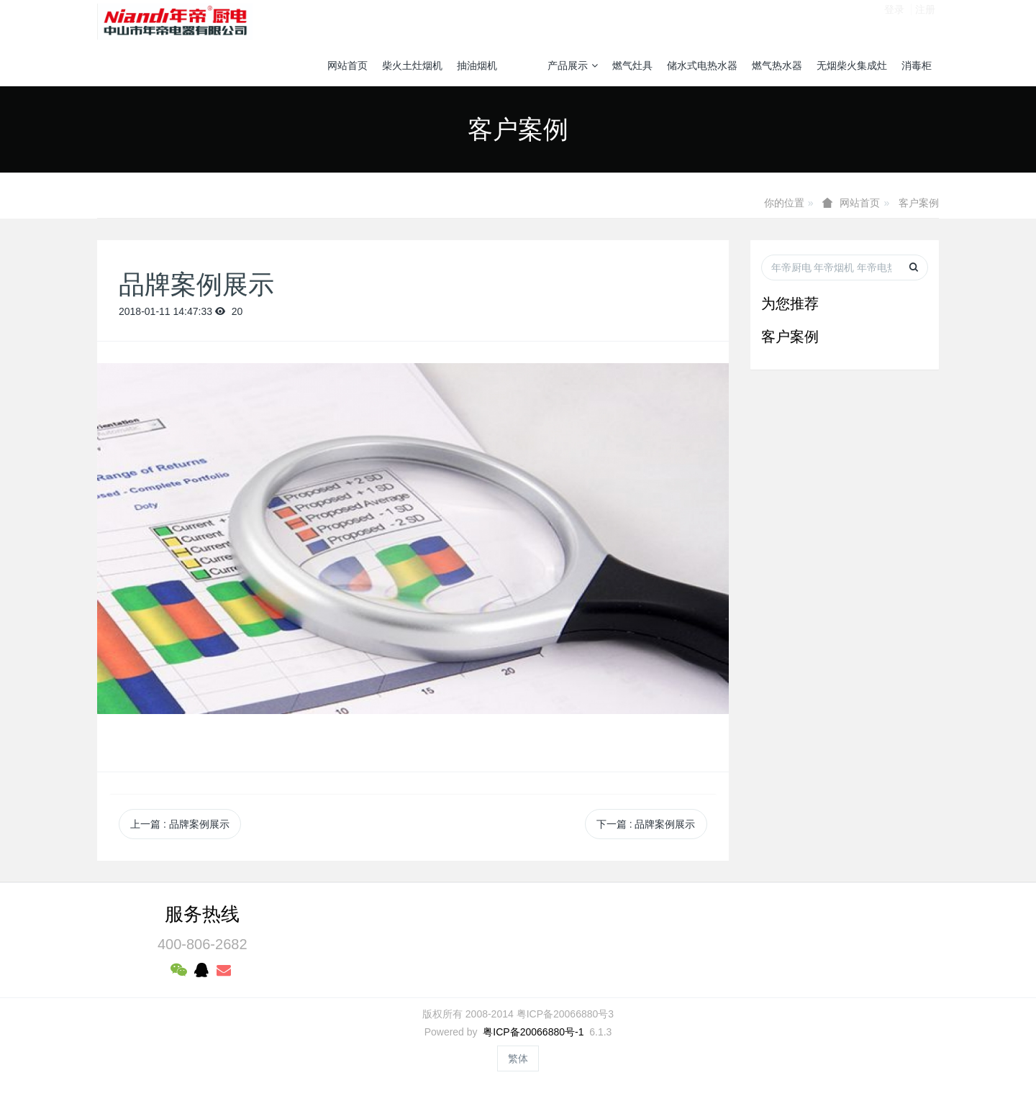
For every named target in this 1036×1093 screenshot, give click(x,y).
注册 (925, 21)
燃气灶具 (632, 65)
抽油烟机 (477, 65)
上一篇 (180, 824)
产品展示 (572, 65)
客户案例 (919, 203)
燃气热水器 (777, 65)
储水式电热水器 (702, 65)
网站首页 (347, 65)
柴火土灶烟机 (412, 65)
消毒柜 (916, 65)
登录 (894, 21)
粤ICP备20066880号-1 (533, 1032)
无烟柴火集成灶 (852, 65)
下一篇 (646, 824)
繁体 (518, 1058)
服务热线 (202, 914)
